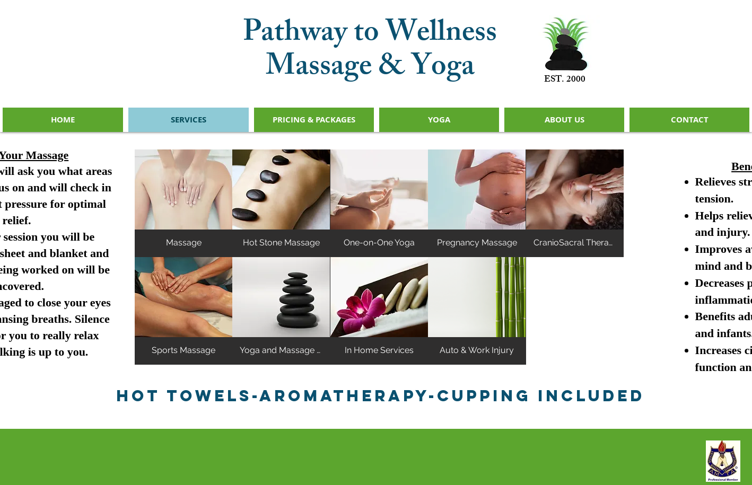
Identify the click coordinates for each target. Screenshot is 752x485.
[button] (183, 203)
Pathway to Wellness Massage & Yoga (370, 52)
